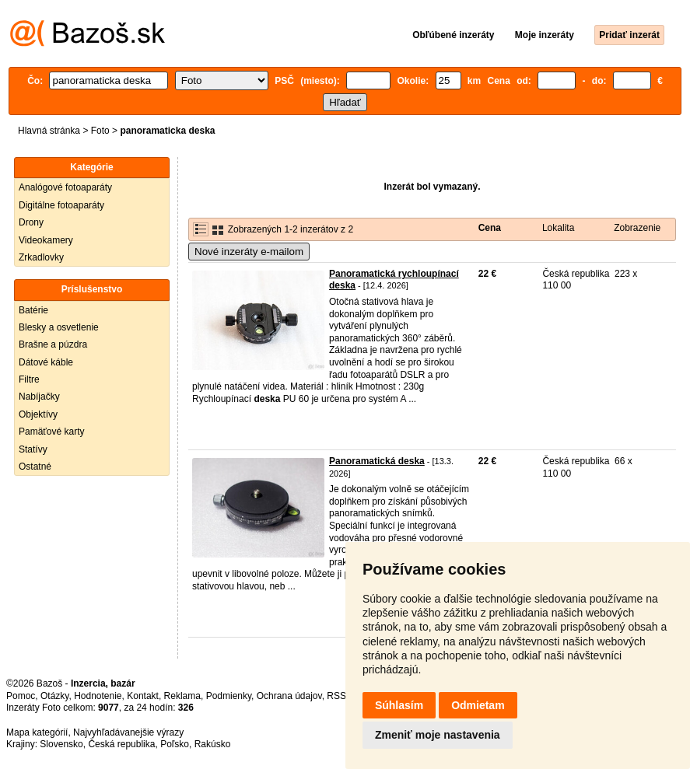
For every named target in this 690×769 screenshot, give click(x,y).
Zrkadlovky (41, 257)
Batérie (33, 310)
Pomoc (20, 695)
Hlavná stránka (49, 130)
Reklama (182, 695)
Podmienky (228, 695)
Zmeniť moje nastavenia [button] (437, 735)
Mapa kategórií (37, 732)
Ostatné (35, 466)
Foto (100, 130)
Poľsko (174, 744)
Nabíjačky (39, 396)
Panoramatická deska (377, 461)
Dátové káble (46, 362)
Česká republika (121, 744)
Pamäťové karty (52, 431)
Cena (489, 227)
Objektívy (38, 414)
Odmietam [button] (477, 705)
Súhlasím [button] (399, 705)
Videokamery (46, 240)
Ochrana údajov (289, 695)
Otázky (54, 695)
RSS (336, 695)
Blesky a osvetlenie (59, 327)
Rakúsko (212, 744)
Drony (31, 222)
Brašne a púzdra (53, 344)
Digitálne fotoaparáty (61, 205)
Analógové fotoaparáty (65, 187)
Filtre (29, 379)
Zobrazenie (637, 227)
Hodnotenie (97, 695)
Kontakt (143, 695)
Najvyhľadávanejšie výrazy (128, 732)
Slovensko (61, 744)
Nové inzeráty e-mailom (248, 251)
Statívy (33, 449)
